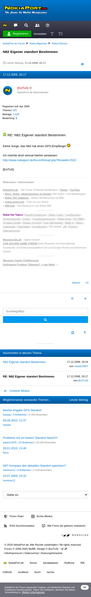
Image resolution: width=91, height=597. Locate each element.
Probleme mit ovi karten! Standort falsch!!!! (30, 437)
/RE (82, 562)
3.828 (16, 114)
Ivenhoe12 (9, 470)
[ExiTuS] (83, 380)
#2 (87, 282)
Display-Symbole (32, 222)
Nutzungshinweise (51, 553)
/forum (33, 562)
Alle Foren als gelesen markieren (64, 526)
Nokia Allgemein (38, 43)
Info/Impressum (13, 553)
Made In (69, 222)
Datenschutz (32, 553)
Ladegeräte (9, 226)
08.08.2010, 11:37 (14, 420)
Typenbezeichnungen (43, 218)
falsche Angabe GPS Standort (22, 410)
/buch (37, 572)
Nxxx (6, 452)
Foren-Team (14, 516)
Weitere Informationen (33, 592)
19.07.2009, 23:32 (14, 476)
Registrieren (17, 34)
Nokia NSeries (60, 43)
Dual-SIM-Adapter (53, 222)
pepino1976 (10, 442)
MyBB (32, 548)
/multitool (23, 572)
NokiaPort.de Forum (14, 43)
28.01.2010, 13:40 (14, 448)
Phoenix (72, 226)
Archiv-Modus (42, 516)
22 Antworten (26, 442)
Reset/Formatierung (35, 214)
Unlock (26, 218)
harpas (7, 414)
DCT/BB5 (79, 218)
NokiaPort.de (14, 562)
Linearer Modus (17, 390)
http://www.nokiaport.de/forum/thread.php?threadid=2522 (39, 160)
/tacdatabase (50, 562)
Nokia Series (64, 218)
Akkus (79, 222)
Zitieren (76, 282)
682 (15, 110)
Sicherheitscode (11, 218)
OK (84, 587)
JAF (65, 226)
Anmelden (40, 33)
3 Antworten (20, 414)
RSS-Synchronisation (19, 526)
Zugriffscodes (72, 214)
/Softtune (69, 562)
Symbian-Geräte (12, 222)
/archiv (50, 572)
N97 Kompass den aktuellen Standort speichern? (34, 465)
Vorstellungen (39, 226)
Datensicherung (11, 230)
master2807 (81, 366)
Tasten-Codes (55, 214)
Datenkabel (23, 226)
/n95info (7, 572)
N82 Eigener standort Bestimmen (24, 362)
